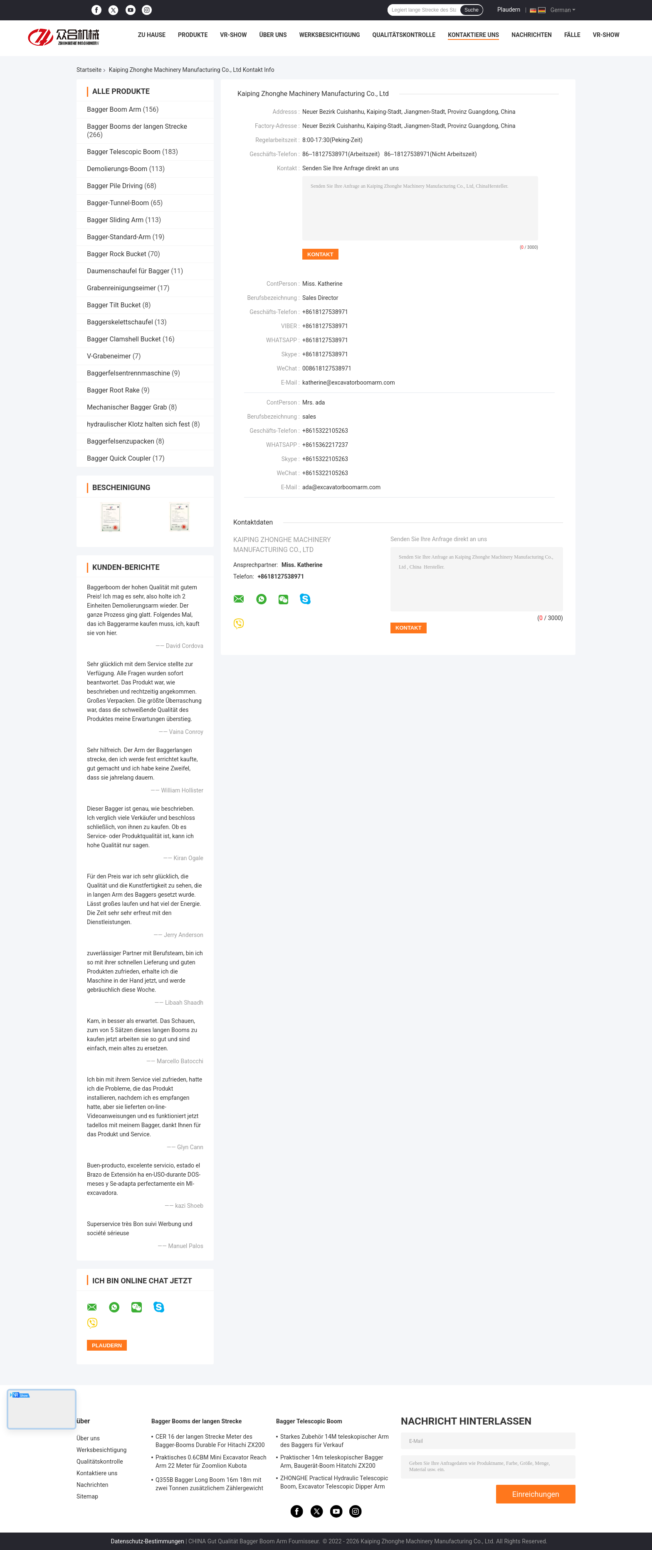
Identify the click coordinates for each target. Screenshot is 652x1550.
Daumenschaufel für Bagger (128, 271)
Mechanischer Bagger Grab (127, 407)
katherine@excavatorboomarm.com (348, 382)
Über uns (272, 35)
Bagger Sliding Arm (115, 220)
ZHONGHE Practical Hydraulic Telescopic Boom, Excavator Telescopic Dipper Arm (334, 1482)
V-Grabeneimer (109, 356)
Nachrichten (531, 35)
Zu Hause (151, 35)
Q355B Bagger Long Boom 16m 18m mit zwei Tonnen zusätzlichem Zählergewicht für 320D (209, 1485)
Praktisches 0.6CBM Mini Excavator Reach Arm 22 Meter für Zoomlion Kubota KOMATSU (211, 1463)
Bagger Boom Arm (114, 109)
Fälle (572, 35)
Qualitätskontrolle (404, 35)
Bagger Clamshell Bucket (124, 339)
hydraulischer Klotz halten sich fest (138, 424)
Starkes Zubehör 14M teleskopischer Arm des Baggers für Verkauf (334, 1440)
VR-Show (233, 35)
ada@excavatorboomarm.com (341, 487)
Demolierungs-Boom (117, 169)
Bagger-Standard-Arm (119, 237)
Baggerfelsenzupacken (120, 441)
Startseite (89, 69)
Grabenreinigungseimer (121, 288)
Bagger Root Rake (113, 390)
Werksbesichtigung (329, 35)
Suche (471, 10)
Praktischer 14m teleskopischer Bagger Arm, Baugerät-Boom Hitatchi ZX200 (331, 1461)
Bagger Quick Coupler (119, 458)
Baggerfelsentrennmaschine (128, 373)
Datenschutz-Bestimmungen (147, 1541)
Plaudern (508, 9)
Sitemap (87, 1496)
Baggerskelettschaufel (120, 322)
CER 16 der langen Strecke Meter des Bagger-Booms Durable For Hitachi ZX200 (210, 1440)
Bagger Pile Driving (115, 186)
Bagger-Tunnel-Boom (118, 203)
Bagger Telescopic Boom (124, 152)
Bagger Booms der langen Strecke (137, 126)
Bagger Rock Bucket (116, 254)
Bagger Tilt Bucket (114, 305)
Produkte (192, 35)
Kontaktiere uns (473, 35)
